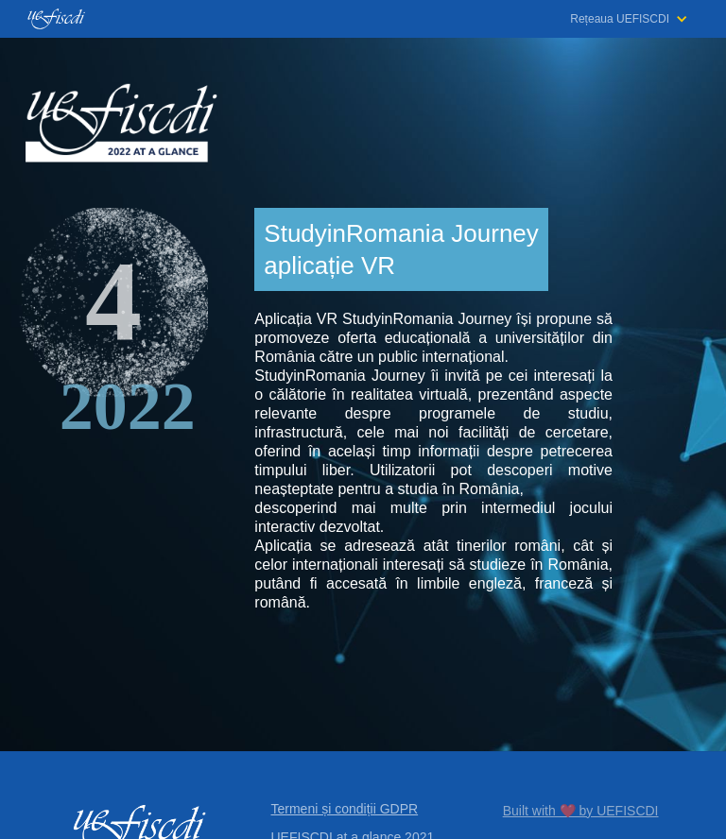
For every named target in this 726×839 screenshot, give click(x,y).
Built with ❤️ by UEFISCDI (581, 810)
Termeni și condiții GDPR (345, 808)
